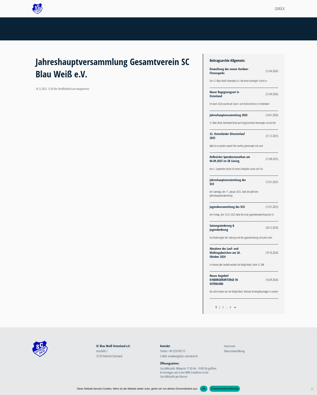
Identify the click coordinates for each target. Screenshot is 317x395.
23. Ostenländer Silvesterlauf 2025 (227, 136)
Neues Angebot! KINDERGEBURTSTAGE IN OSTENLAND (224, 280)
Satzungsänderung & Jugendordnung (222, 227)
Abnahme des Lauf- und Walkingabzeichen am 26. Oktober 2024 (225, 252)
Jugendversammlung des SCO (227, 207)
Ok (203, 388)
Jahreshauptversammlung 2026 (228, 115)
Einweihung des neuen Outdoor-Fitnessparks (229, 71)
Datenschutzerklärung (234, 351)
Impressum (229, 346)
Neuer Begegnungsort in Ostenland (224, 94)
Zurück (280, 8)
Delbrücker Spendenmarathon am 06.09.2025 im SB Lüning (230, 159)
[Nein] (312, 389)
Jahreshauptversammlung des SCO (228, 182)
